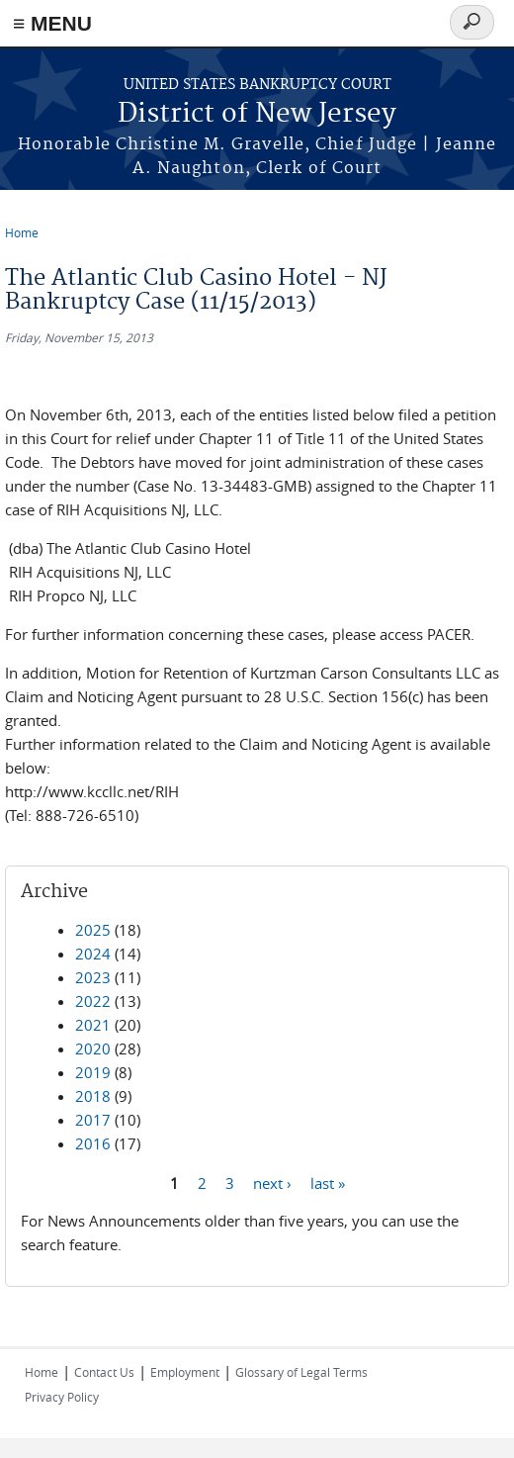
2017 (93, 1120)
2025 (93, 930)
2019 (93, 1072)
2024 (93, 953)
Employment (184, 1372)
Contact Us (104, 1372)
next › (272, 1182)
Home (22, 232)
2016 (93, 1143)
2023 (93, 977)
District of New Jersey (257, 114)
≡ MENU (52, 23)
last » (327, 1182)
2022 (93, 1001)
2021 (93, 1025)
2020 (93, 1048)
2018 (93, 1096)
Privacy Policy (62, 1397)
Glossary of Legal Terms (301, 1372)
